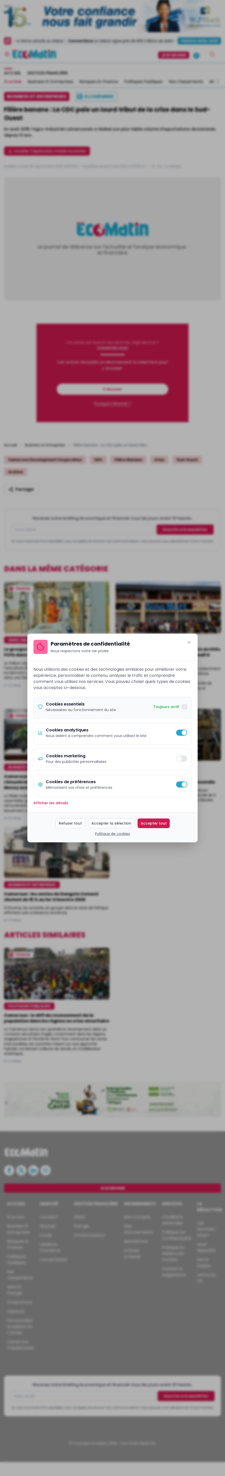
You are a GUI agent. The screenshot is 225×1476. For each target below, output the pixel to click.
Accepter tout (154, 823)
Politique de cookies (112, 833)
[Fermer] (189, 642)
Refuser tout (70, 823)
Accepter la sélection (111, 823)
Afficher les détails (50, 803)
